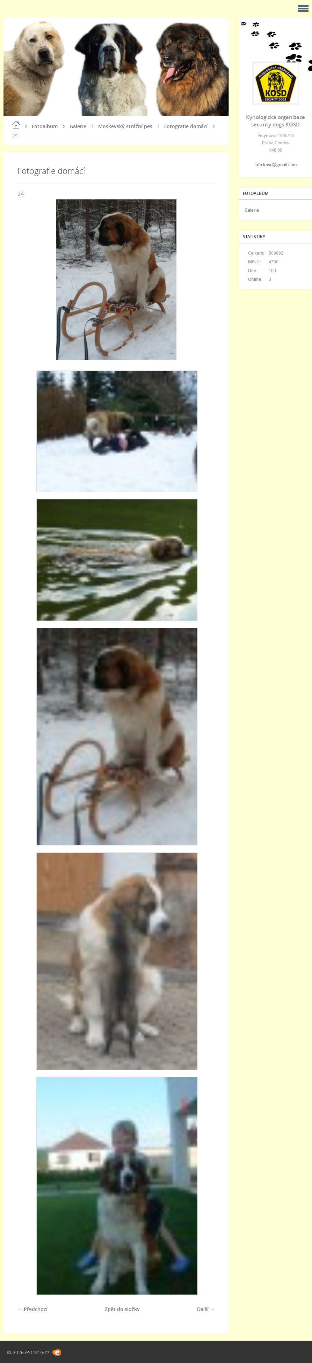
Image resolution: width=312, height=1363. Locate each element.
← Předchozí (32, 1309)
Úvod (16, 125)
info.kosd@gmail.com (275, 165)
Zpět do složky (122, 1309)
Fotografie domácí (186, 126)
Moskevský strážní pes (125, 126)
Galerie (78, 126)
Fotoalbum (45, 126)
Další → (206, 1309)
